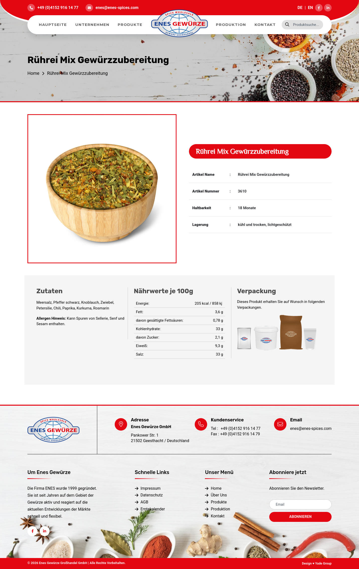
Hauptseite (53, 24)
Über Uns (219, 495)
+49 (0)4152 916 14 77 (57, 7)
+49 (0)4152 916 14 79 (235, 434)
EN (310, 7)
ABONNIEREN (300, 517)
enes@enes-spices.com (116, 7)
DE (300, 7)
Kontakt (265, 24)
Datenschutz (152, 495)
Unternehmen (92, 24)
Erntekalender (153, 508)
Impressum (151, 488)
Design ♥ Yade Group (316, 563)
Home (33, 73)
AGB (144, 501)
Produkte (130, 24)
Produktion (231, 24)
